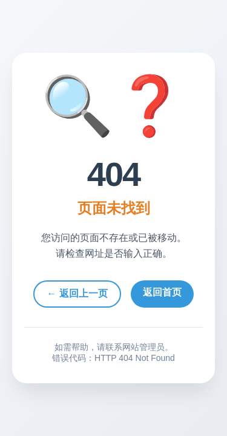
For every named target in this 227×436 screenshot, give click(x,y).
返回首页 (162, 292)
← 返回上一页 (77, 293)
